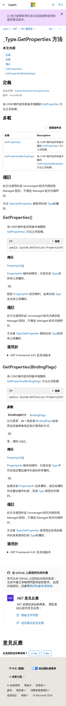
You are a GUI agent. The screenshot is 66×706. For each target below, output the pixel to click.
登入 (60, 4)
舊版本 (28, 685)
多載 (8, 59)
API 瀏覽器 (27, 28)
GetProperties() (14, 68)
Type (50, 203)
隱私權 (20, 690)
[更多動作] (60, 29)
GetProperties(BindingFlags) (20, 73)
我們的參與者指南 (41, 586)
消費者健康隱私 (39, 690)
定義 (8, 54)
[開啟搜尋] (53, 5)
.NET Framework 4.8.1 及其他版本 (30, 355)
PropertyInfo (14, 265)
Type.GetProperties (20, 203)
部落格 (39, 685)
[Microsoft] (33, 4)
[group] (33, 151)
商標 (23, 695)
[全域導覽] (3, 5)
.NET (14, 28)
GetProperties (50, 104)
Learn (6, 28)
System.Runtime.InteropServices (32, 90)
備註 (8, 64)
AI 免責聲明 (13, 685)
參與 (9, 690)
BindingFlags (38, 415)
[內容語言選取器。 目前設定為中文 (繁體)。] (16, 668)
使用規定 (12, 695)
